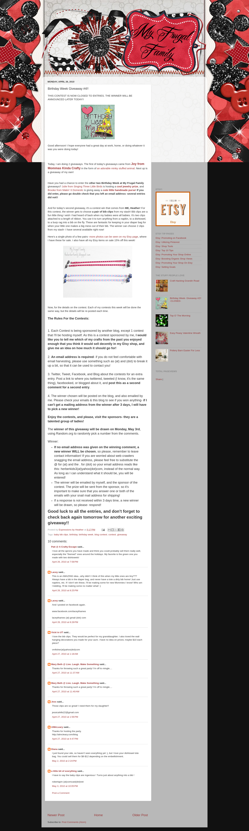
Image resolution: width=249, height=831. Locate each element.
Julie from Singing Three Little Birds (82, 186)
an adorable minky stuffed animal (116, 168)
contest (112, 534)
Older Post (140, 815)
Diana (54, 749)
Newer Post (56, 815)
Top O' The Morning (180, 315)
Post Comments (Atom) (74, 822)
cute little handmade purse (119, 190)
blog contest (101, 534)
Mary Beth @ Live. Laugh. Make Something (75, 664)
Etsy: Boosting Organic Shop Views (174, 258)
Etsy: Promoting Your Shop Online (173, 254)
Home (98, 815)
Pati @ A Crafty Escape (64, 546)
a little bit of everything (64, 771)
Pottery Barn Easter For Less (185, 350)
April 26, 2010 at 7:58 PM (65, 561)
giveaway (122, 534)
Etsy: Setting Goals (166, 267)
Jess (53, 701)
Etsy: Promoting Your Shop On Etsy (174, 263)
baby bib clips (61, 534)
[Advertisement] (97, 807)
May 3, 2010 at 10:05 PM (65, 786)
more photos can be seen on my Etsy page (113, 236)
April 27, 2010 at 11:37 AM (65, 672)
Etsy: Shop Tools (164, 246)
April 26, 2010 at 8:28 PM (65, 622)
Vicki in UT (57, 632)
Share (159, 379)
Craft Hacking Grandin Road (184, 280)
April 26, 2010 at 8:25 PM (65, 590)
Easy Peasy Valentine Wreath (185, 333)
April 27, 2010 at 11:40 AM (65, 691)
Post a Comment (61, 793)
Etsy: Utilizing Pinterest (167, 242)
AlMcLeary (57, 727)
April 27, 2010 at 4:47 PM (65, 738)
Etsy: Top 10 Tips (164, 250)
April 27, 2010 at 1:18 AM (65, 654)
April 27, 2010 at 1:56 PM (65, 717)
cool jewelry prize (127, 186)
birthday (73, 534)
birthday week (86, 534)
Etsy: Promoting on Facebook (171, 238)
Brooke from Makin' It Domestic (65, 190)
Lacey (54, 572)
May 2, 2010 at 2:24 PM (64, 761)
